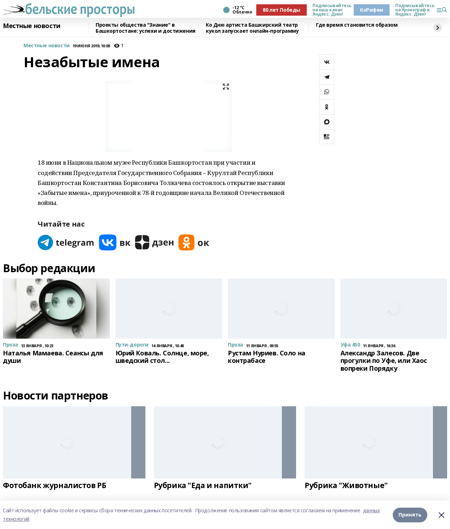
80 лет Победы (281, 9)
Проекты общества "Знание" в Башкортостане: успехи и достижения (145, 28)
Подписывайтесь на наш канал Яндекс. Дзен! (330, 10)
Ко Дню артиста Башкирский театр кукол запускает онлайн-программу (252, 28)
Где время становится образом (356, 25)
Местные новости (31, 26)
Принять (410, 514)
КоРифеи (371, 9)
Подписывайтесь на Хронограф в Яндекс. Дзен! (413, 10)
